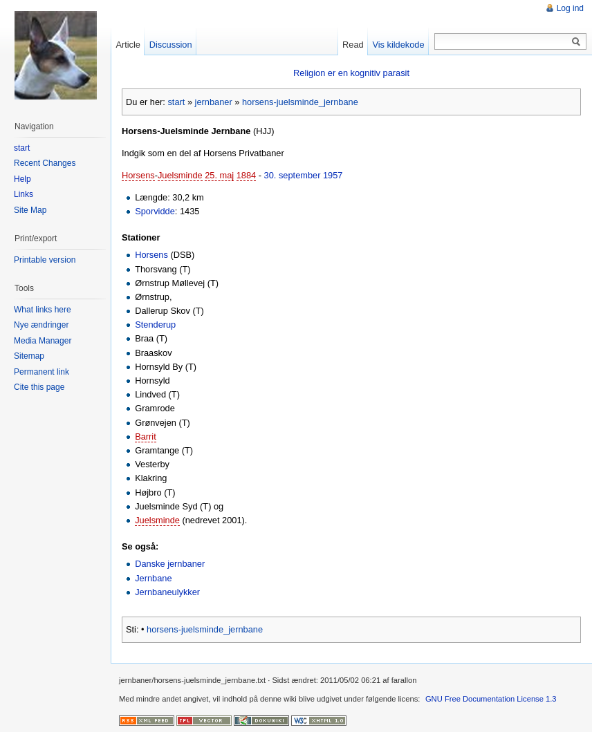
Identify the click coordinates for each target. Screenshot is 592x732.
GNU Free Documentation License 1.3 (491, 699)
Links (23, 194)
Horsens (138, 175)
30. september (292, 175)
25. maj (219, 175)
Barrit (145, 436)
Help (22, 179)
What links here (42, 310)
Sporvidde (155, 211)
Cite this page (39, 387)
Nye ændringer (41, 325)
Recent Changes (44, 163)
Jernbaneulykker (167, 592)
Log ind (570, 8)
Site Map (30, 210)
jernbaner (213, 102)
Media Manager (42, 341)
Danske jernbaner (170, 564)
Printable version (44, 260)
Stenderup (155, 324)
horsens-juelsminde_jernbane (300, 102)
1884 (246, 175)
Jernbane (153, 578)
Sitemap (29, 356)
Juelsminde (180, 175)
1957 (332, 175)
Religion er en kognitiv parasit (351, 73)
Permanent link (41, 372)
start (176, 102)
